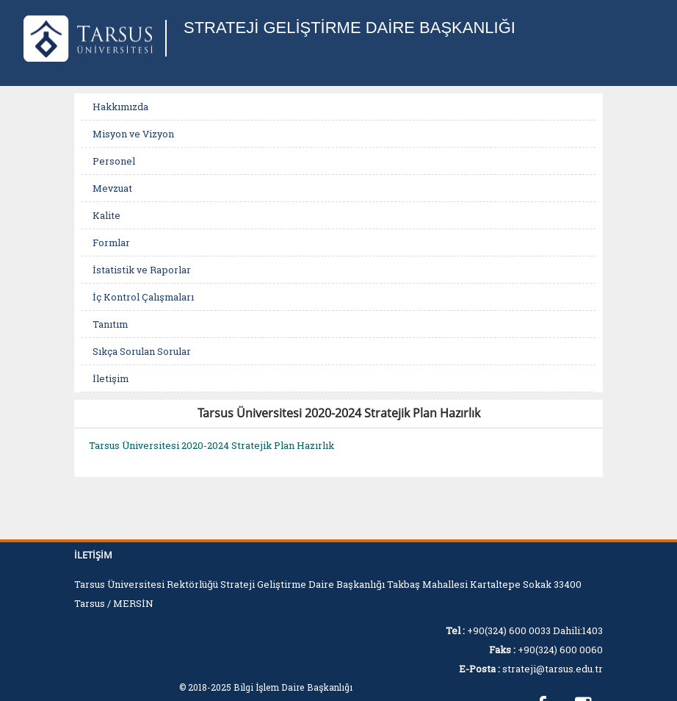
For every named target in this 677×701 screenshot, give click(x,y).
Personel (114, 161)
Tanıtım (110, 324)
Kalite (106, 215)
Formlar (111, 242)
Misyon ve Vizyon (133, 133)
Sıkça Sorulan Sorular (142, 351)
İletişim (110, 378)
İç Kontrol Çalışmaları (143, 296)
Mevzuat (112, 188)
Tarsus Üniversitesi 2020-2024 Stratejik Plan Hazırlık (211, 445)
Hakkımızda (120, 106)
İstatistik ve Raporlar (142, 269)
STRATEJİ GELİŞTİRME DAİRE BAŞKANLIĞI (349, 27)
